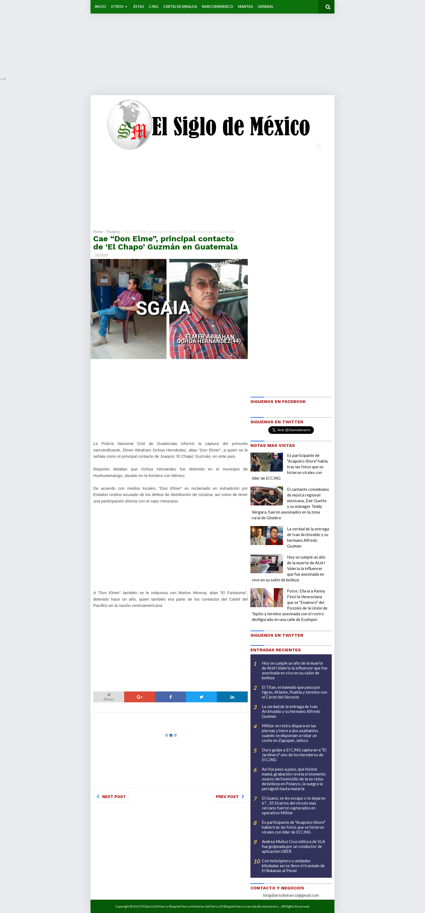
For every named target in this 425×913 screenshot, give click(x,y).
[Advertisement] (162, 38)
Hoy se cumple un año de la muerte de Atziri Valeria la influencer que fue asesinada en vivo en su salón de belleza (289, 568)
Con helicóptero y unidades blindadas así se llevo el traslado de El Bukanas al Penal (293, 865)
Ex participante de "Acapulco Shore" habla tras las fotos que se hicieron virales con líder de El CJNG (290, 466)
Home (98, 231)
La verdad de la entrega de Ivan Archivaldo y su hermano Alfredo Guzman (291, 711)
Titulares (113, 231)
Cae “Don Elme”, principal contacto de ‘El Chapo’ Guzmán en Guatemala (165, 242)
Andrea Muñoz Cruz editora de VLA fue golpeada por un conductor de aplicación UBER (293, 846)
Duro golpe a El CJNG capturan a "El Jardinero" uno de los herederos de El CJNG (294, 754)
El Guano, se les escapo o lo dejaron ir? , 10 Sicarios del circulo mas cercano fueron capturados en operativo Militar (294, 805)
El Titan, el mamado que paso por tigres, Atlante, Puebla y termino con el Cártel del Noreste (294, 692)
